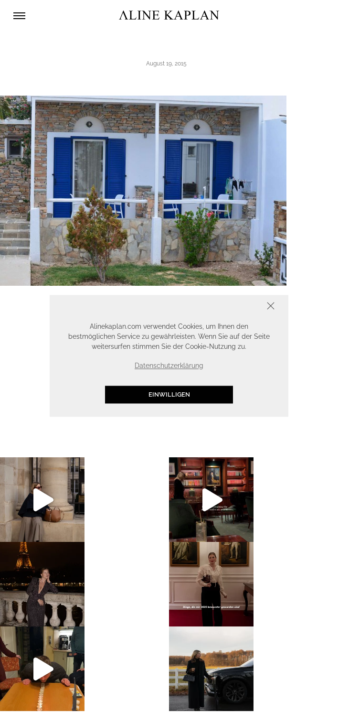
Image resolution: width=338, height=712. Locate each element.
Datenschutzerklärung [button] (169, 365)
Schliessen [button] (241, 307)
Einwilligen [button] (169, 394)
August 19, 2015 (166, 63)
